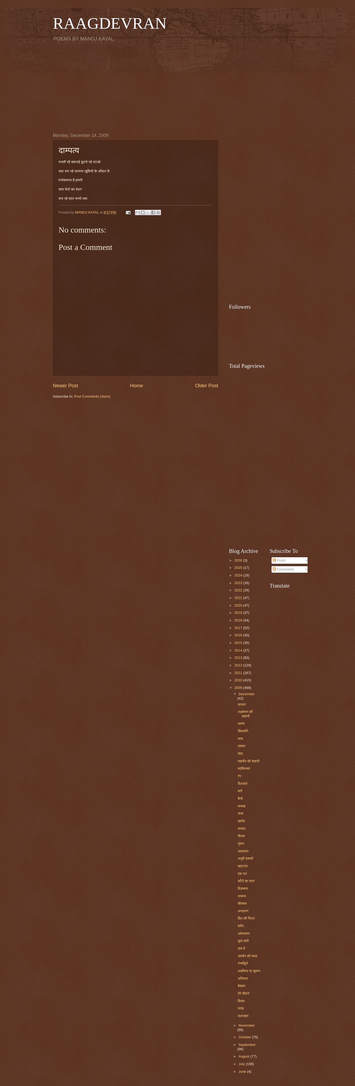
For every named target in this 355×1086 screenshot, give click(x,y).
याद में (241, 948)
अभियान (243, 979)
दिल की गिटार (246, 918)
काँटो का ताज (246, 881)
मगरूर (241, 829)
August (244, 1056)
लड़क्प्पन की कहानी (245, 714)
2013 (238, 658)
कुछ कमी (243, 941)
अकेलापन (244, 934)
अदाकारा (243, 851)
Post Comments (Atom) (92, 396)
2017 (238, 628)
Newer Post (65, 385)
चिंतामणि (243, 731)
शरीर (241, 926)
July (242, 1064)
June (242, 1071)
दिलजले (242, 784)
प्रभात (242, 704)
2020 (238, 605)
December (246, 694)
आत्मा (241, 723)
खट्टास (242, 866)
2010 (238, 680)
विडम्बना (243, 889)
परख (241, 1008)
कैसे (240, 799)
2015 (238, 643)
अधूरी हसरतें (245, 858)
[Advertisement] (177, 87)
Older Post (206, 385)
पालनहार (243, 1016)
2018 (238, 620)
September (247, 1045)
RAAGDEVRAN (110, 23)
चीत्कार (242, 903)
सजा (240, 813)
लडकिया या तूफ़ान (249, 971)
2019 (238, 613)
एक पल (242, 874)
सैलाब (241, 836)
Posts (279, 560)
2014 (238, 650)
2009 (238, 688)
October (245, 1037)
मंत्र (240, 754)
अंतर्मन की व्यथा (247, 956)
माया (240, 739)
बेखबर (241, 986)
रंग (239, 776)
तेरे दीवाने (243, 993)
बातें (240, 791)
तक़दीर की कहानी (249, 761)
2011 (238, 673)
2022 (238, 590)
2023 (238, 583)
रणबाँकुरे (243, 963)
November (246, 1025)
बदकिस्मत (244, 768)
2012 (238, 665)
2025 (238, 568)
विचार (241, 1001)
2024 (238, 575)
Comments (283, 569)
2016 (238, 635)
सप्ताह (241, 806)
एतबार (241, 746)
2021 (238, 598)
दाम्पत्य (242, 896)
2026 (238, 560)
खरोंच (241, 821)
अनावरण (243, 911)
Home (136, 385)
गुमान (241, 844)
